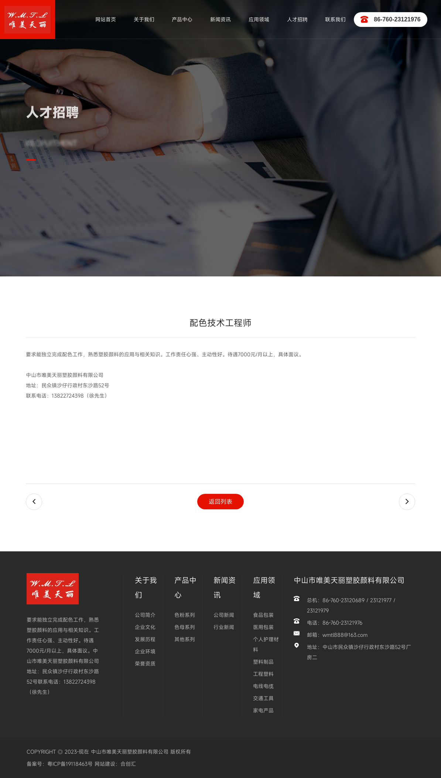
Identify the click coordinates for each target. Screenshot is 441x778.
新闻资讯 (220, 19)
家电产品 (263, 710)
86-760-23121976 (390, 19)
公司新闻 (223, 614)
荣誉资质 (145, 663)
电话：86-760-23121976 (334, 622)
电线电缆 (263, 686)
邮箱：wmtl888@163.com (337, 634)
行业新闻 (223, 627)
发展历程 (145, 639)
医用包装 (263, 627)
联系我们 (335, 19)
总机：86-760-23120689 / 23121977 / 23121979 (351, 605)
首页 (43, 194)
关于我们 (144, 19)
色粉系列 (184, 614)
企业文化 (145, 627)
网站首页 (105, 19)
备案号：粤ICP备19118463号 (60, 763)
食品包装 (263, 614)
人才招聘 (297, 19)
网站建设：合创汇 (114, 763)
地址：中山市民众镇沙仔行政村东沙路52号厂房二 (359, 652)
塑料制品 (263, 661)
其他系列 (184, 639)
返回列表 (220, 502)
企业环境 (145, 651)
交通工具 (263, 698)
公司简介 (145, 614)
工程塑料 (263, 673)
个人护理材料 (266, 644)
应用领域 (259, 19)
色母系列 (184, 627)
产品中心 (182, 19)
